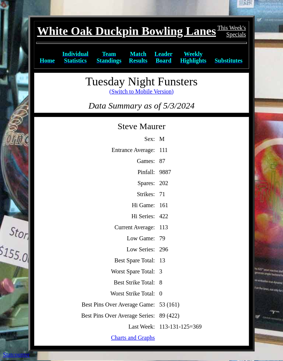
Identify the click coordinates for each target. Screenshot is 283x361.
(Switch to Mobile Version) (141, 91)
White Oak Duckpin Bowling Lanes (126, 31)
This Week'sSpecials (231, 31)
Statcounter (16, 354)
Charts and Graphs (133, 338)
